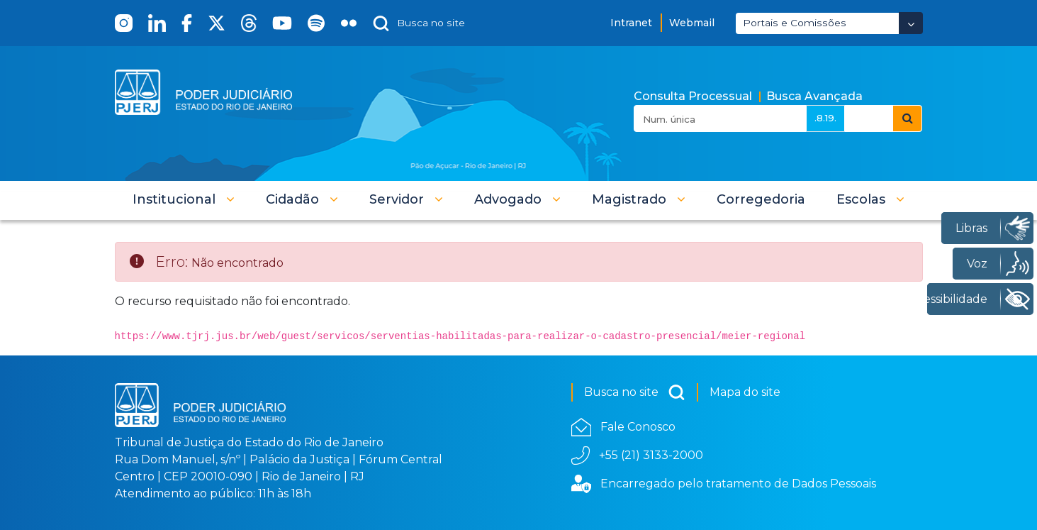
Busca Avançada (814, 96)
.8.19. (825, 117)
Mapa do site (745, 392)
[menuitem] (761, 199)
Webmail (691, 22)
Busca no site (634, 392)
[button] (184, 199)
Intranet (631, 22)
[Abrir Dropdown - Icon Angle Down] (911, 23)
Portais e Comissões (794, 22)
